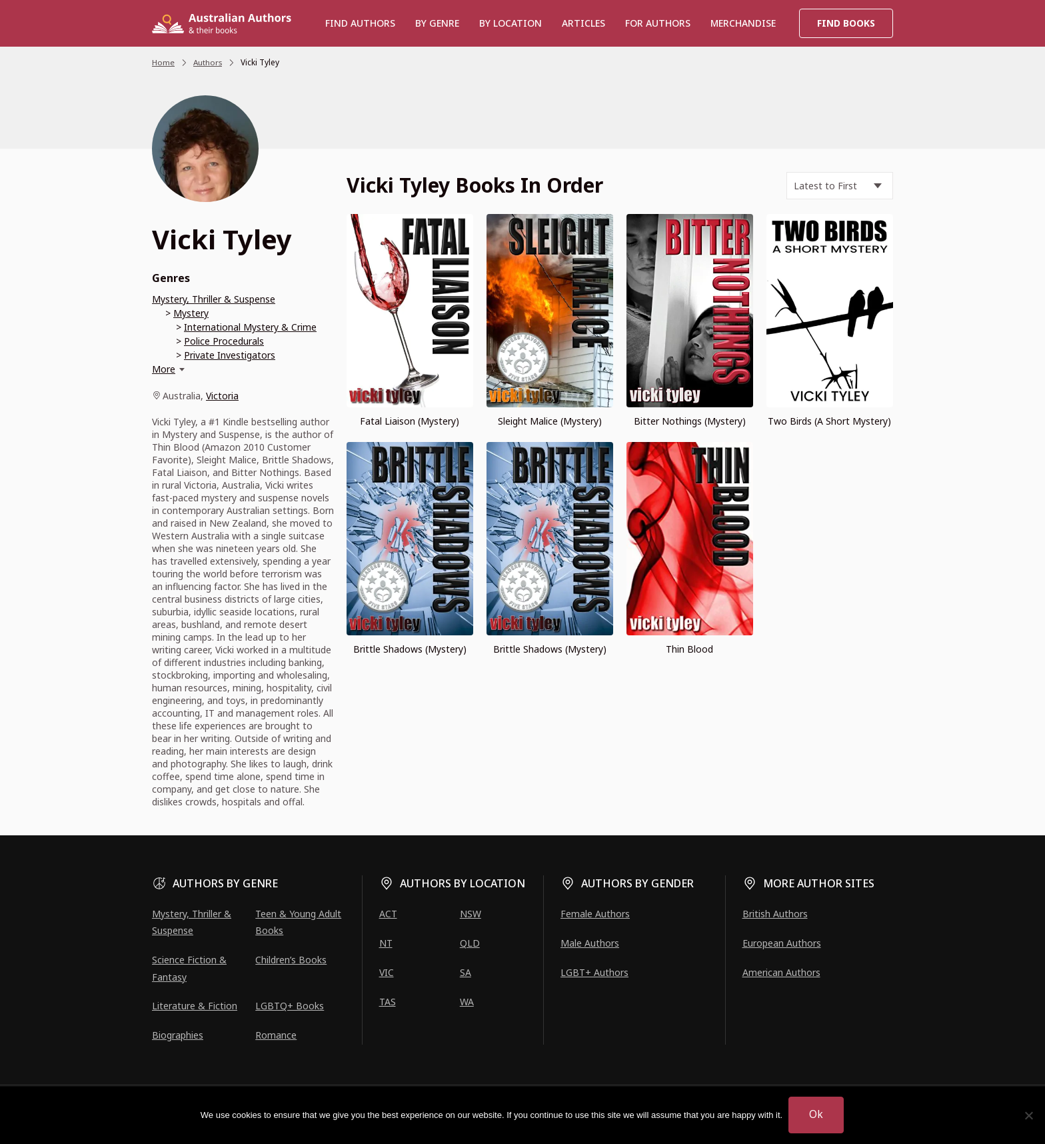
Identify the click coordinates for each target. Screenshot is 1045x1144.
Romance (276, 1035)
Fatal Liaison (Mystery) (409, 421)
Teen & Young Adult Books (298, 922)
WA (467, 1001)
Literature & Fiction (194, 1005)
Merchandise (743, 23)
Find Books (846, 23)
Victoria (222, 395)
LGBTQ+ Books (289, 1005)
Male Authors (589, 943)
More (163, 369)
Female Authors (595, 913)
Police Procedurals (224, 341)
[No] (1028, 1115)
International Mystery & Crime (250, 327)
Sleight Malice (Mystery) (550, 421)
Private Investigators (229, 355)
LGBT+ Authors (594, 972)
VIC (386, 972)
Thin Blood (689, 648)
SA (465, 972)
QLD (470, 943)
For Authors (657, 23)
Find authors (360, 23)
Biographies (177, 1035)
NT (386, 943)
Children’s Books (291, 959)
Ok (817, 1114)
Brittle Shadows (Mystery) (410, 648)
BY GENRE (437, 23)
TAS (387, 1001)
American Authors (781, 972)
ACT (388, 913)
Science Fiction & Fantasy (189, 968)
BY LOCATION (510, 23)
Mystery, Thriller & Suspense (213, 299)
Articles (583, 23)
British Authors (775, 913)
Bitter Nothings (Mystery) (690, 421)
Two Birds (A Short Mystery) (829, 421)
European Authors (781, 943)
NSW (470, 913)
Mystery (191, 313)
